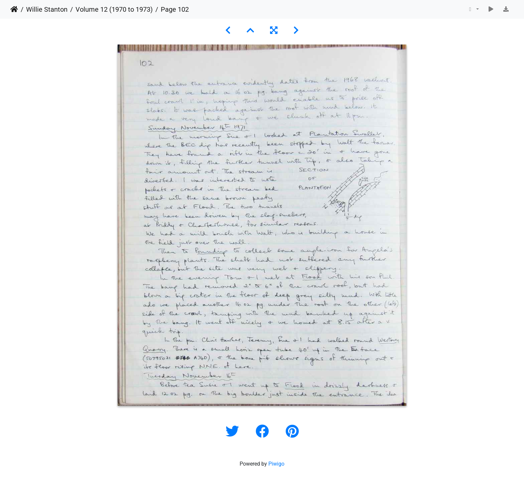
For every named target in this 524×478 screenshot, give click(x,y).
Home (14, 9)
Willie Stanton (47, 9)
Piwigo (276, 464)
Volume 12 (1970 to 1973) (114, 9)
